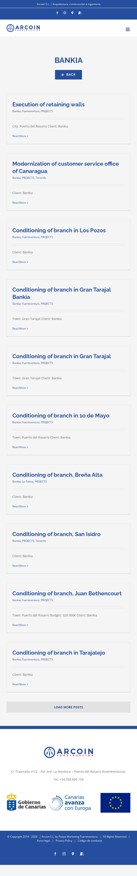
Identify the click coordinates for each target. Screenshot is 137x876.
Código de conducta (90, 840)
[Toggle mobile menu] (128, 29)
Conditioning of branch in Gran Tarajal (61, 356)
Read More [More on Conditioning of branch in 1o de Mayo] (19, 447)
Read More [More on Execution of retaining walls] (19, 136)
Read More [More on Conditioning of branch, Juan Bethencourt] (19, 625)
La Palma (27, 481)
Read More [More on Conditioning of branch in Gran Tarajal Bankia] (19, 328)
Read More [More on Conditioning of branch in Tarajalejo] (19, 684)
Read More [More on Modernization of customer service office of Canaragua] (19, 203)
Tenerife (41, 178)
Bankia (16, 111)
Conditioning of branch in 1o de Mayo (60, 415)
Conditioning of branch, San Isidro (56, 534)
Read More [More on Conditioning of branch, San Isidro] (19, 566)
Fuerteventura (31, 111)
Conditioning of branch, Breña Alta (57, 474)
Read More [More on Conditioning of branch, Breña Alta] (19, 506)
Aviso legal (43, 840)
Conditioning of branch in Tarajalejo (58, 652)
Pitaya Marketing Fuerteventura (78, 836)
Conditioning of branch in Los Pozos (59, 230)
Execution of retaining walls (48, 104)
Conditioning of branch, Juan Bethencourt (67, 593)
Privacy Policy (64, 840)
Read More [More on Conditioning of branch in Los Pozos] (19, 262)
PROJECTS (47, 111)
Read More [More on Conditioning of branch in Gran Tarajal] (19, 388)
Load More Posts (68, 707)
